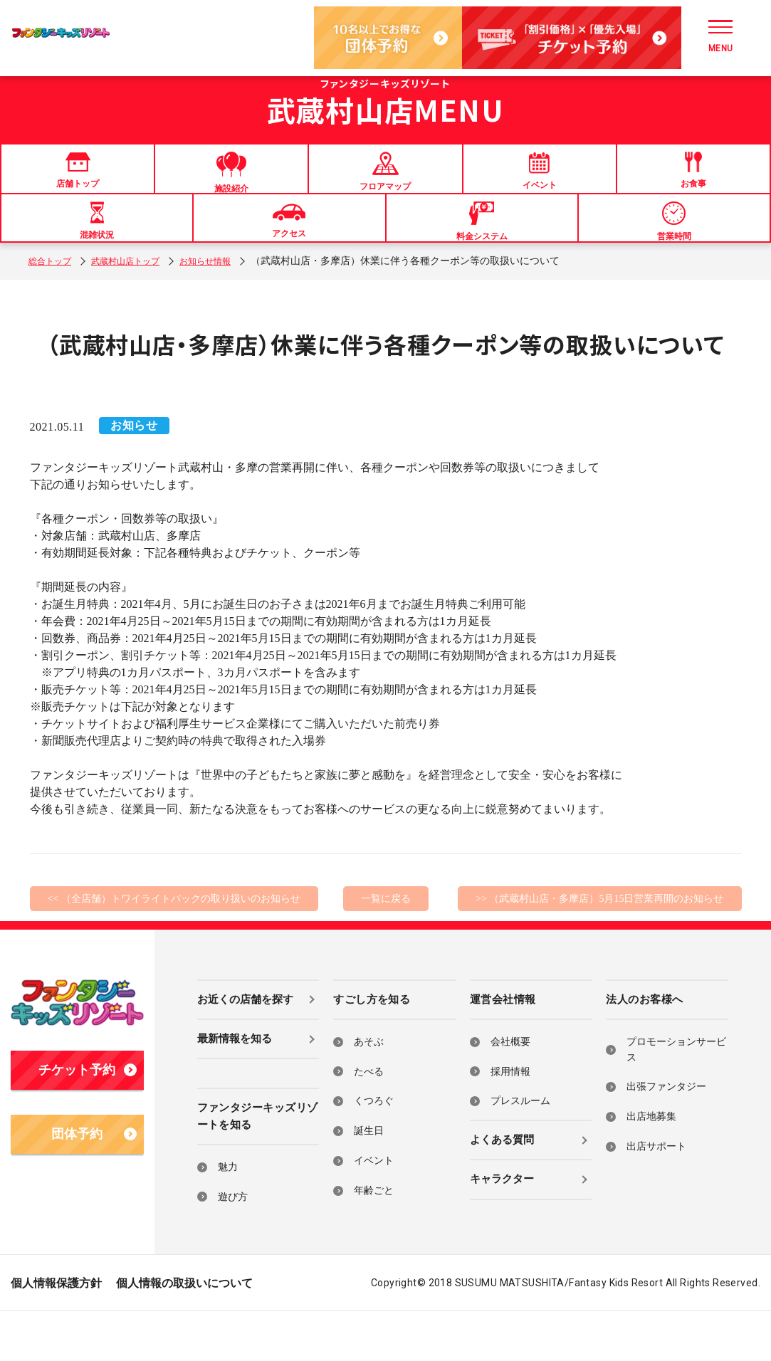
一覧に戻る (386, 947)
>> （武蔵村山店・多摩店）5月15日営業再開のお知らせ (599, 947)
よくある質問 (502, 1188)
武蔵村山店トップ (138, 310)
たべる (369, 1120)
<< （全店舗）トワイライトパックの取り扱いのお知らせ (174, 947)
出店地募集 (651, 1165)
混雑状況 (97, 254)
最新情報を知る (234, 1087)
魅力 (228, 1216)
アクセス (289, 253)
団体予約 (93, 1184)
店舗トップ (77, 181)
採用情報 (510, 1120)
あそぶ (369, 1091)
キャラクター (502, 1228)
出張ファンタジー (666, 1136)
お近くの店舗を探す (245, 1048)
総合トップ (53, 310)
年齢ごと (374, 1239)
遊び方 (233, 1246)
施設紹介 (231, 183)
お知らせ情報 (228, 310)
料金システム (482, 255)
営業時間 (674, 255)
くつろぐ (374, 1150)
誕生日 (369, 1180)
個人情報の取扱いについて (184, 1333)
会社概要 (510, 1091)
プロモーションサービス (676, 1099)
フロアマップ (385, 182)
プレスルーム (520, 1150)
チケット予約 (87, 1120)
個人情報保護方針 (56, 1333)
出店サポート (656, 1195)
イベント (539, 182)
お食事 (693, 181)
